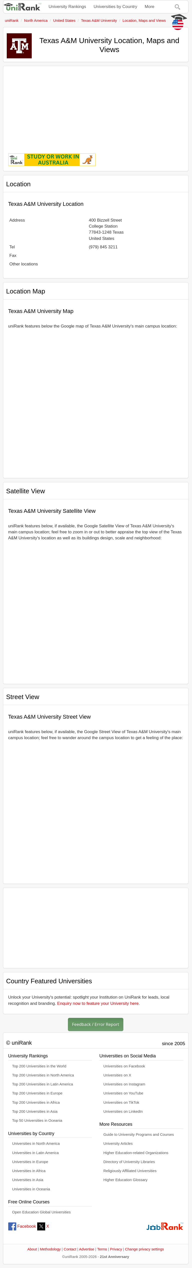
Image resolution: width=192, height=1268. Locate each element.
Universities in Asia (27, 1180)
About (32, 1249)
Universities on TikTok (121, 1102)
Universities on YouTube (123, 1093)
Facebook (22, 1226)
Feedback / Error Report (95, 1024)
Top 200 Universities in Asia (35, 1112)
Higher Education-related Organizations (135, 1153)
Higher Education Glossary (125, 1180)
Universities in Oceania (31, 1189)
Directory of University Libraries (129, 1162)
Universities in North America (36, 1144)
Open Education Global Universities (41, 1212)
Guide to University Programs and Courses (138, 1135)
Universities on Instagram (124, 1084)
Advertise (86, 1249)
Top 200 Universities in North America (43, 1075)
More (150, 6)
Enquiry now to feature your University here (98, 1003)
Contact (70, 1249)
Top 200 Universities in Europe (37, 1093)
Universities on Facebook (124, 1066)
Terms (102, 1249)
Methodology (50, 1249)
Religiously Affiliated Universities (130, 1171)
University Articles (118, 1144)
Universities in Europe (30, 1162)
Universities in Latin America (35, 1153)
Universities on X (117, 1075)
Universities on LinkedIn (123, 1112)
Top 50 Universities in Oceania (37, 1121)
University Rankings (67, 6)
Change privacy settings (144, 1249)
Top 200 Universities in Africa (36, 1102)
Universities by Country (115, 6)
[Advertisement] (95, 106)
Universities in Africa (29, 1171)
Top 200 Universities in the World (39, 1066)
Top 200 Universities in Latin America (42, 1084)
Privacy (116, 1249)
